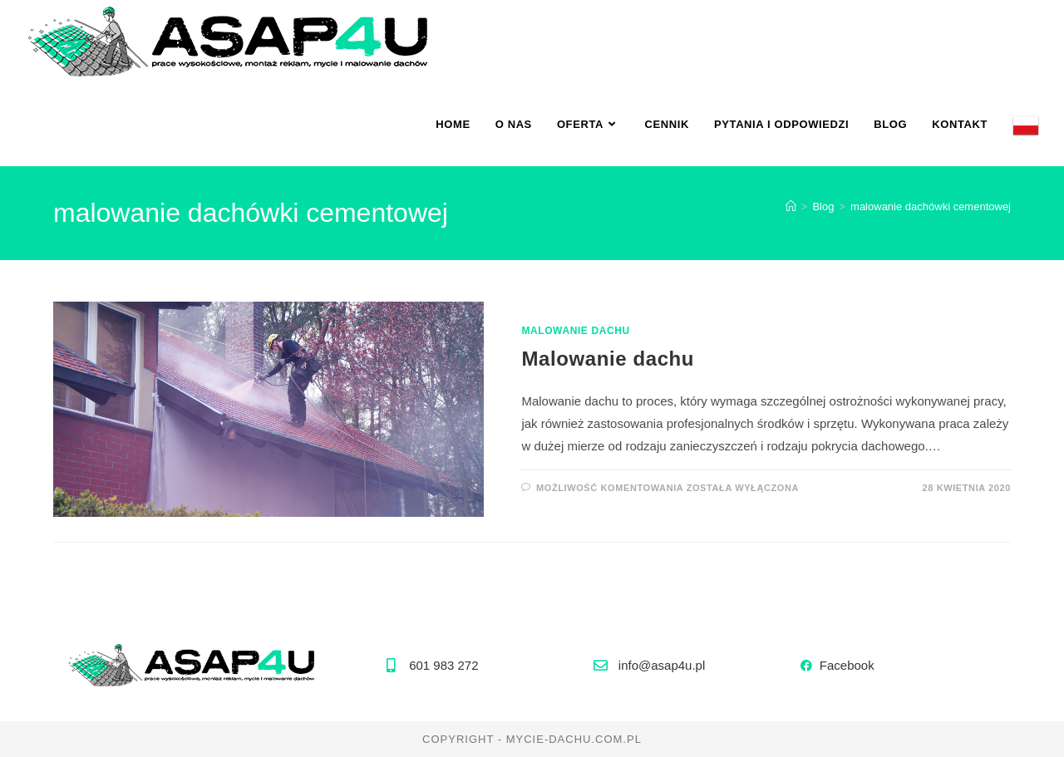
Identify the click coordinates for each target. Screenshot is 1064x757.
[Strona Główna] (791, 206)
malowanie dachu (575, 331)
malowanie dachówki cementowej (930, 206)
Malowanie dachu (607, 358)
